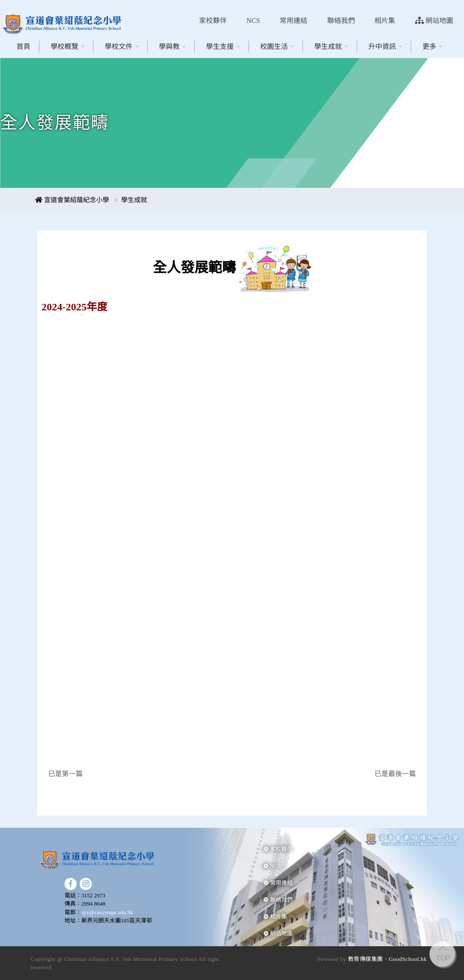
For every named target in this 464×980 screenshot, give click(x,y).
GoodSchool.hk (408, 959)
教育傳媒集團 (365, 959)
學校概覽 (67, 46)
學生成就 (331, 46)
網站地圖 (434, 20)
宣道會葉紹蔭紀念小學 (72, 200)
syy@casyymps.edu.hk (107, 912)
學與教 (172, 46)
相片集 (384, 20)
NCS (253, 20)
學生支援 (223, 46)
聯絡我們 (341, 20)
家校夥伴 (213, 20)
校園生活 (277, 46)
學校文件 (122, 46)
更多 (432, 46)
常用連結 (293, 20)
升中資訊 (385, 46)
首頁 (23, 46)
